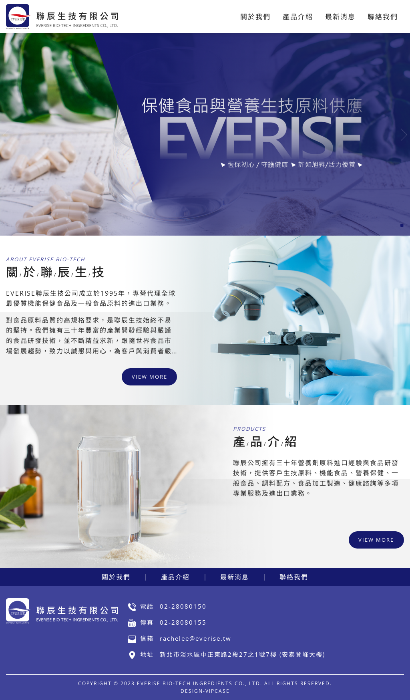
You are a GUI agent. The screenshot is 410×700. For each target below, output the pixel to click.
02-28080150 (183, 606)
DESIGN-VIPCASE (205, 691)
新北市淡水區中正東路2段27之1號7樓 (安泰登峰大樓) (242, 654)
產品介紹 (175, 577)
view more (149, 376)
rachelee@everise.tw (195, 638)
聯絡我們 (293, 577)
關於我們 (116, 577)
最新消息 (234, 577)
